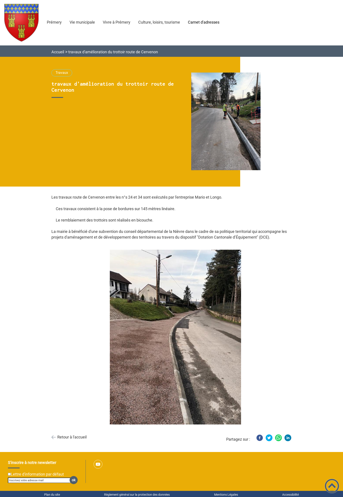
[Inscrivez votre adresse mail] (41, 480)
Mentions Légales (226, 494)
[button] (332, 486)
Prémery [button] (54, 22)
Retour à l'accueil (72, 437)
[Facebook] (259, 438)
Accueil (57, 52)
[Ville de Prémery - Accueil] (21, 23)
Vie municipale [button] (82, 22)
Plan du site (52, 494)
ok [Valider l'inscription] (73, 480)
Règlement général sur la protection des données (137, 494)
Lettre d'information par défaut (37, 474)
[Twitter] (269, 437)
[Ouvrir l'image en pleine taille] (227, 122)
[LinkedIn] (288, 437)
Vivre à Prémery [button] (116, 22)
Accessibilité (290, 494)
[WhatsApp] (278, 437)
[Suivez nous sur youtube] (98, 464)
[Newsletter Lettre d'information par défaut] (9, 474)
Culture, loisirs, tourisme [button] (159, 22)
